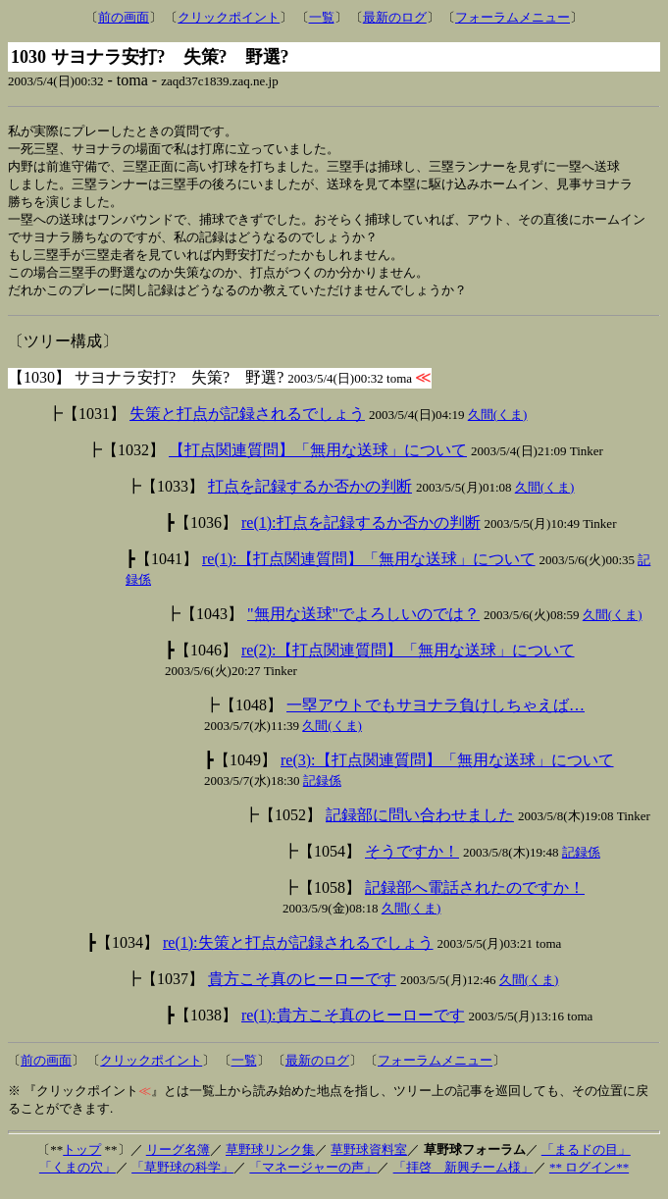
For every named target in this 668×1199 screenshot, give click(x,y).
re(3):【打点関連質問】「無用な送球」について (447, 769)
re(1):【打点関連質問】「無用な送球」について (369, 568)
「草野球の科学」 (182, 1177)
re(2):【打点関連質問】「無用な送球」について (408, 660)
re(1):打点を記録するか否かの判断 (361, 532)
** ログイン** (589, 1177)
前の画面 (123, 17)
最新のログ (395, 17)
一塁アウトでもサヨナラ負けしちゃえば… (435, 714)
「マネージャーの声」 (313, 1177)
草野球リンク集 (270, 1159)
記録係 (322, 790)
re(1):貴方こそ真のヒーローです (353, 1025)
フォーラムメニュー (512, 17)
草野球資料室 (369, 1159)
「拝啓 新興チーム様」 (463, 1177)
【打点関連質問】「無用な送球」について (318, 459)
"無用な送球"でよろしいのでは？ (363, 623)
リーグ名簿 (178, 1159)
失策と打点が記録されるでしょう (247, 423)
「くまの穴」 (77, 1177)
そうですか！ (412, 861)
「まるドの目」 (586, 1159)
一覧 (321, 17)
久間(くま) (498, 424)
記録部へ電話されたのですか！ (475, 897)
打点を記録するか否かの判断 (310, 496)
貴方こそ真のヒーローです (302, 988)
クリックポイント (229, 17)
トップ (82, 1159)
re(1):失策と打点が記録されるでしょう (298, 952)
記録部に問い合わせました (420, 824)
